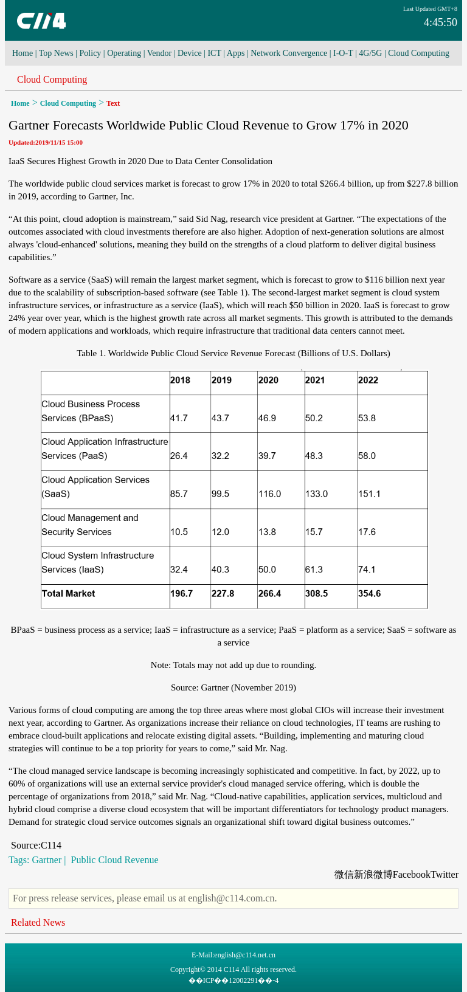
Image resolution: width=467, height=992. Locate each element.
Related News (38, 922)
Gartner (46, 860)
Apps (236, 53)
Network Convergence (289, 53)
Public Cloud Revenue (114, 860)
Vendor (159, 53)
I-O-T (343, 53)
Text (113, 103)
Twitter (444, 874)
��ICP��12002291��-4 (234, 980)
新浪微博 (373, 874)
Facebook (412, 874)
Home (22, 53)
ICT (214, 53)
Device (190, 53)
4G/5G (370, 53)
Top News (56, 53)
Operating (124, 53)
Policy (91, 53)
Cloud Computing (418, 53)
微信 (344, 874)
